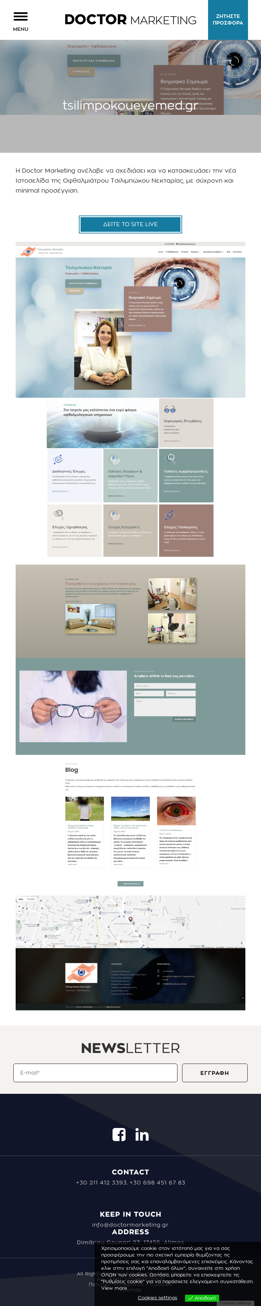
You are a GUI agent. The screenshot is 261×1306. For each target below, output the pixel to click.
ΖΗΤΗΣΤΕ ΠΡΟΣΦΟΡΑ (228, 20)
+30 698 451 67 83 (157, 1182)
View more (114, 1288)
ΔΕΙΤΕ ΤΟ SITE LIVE (130, 224)
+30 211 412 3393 (101, 1182)
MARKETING (130, 21)
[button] (20, 21)
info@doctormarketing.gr (130, 1225)
